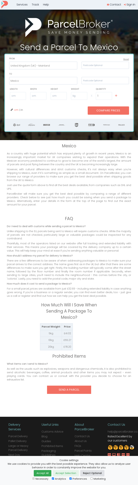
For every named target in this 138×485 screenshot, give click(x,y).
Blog (44, 436)
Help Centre (82, 455)
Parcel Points (83, 451)
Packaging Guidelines (49, 453)
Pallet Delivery (17, 441)
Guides (46, 441)
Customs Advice (52, 432)
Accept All (43, 473)
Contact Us (82, 436)
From (12, 58)
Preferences (78, 479)
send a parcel (69, 390)
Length (14, 89)
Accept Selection (65, 473)
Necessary (40, 479)
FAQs (78, 446)
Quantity (101, 89)
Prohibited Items (52, 446)
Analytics (59, 479)
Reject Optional (92, 473)
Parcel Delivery (18, 436)
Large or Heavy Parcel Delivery (18, 448)
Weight (75, 89)
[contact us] (114, 5)
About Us (81, 441)
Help (46, 5)
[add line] (116, 96)
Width (33, 89)
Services (22, 5)
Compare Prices (108, 110)
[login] (129, 5)
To (10, 73)
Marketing (98, 479)
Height (54, 89)
